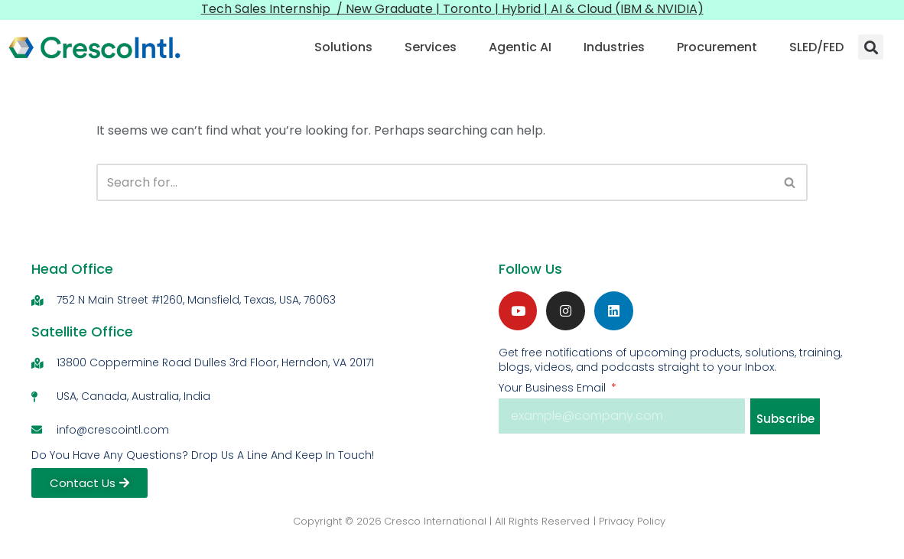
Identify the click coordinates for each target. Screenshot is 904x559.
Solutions (343, 47)
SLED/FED (816, 47)
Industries (614, 47)
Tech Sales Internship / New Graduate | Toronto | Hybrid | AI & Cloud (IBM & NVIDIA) (452, 9)
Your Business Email (554, 387)
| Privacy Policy (629, 521)
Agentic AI (520, 47)
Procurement (717, 47)
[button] (870, 47)
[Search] (434, 182)
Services (431, 47)
